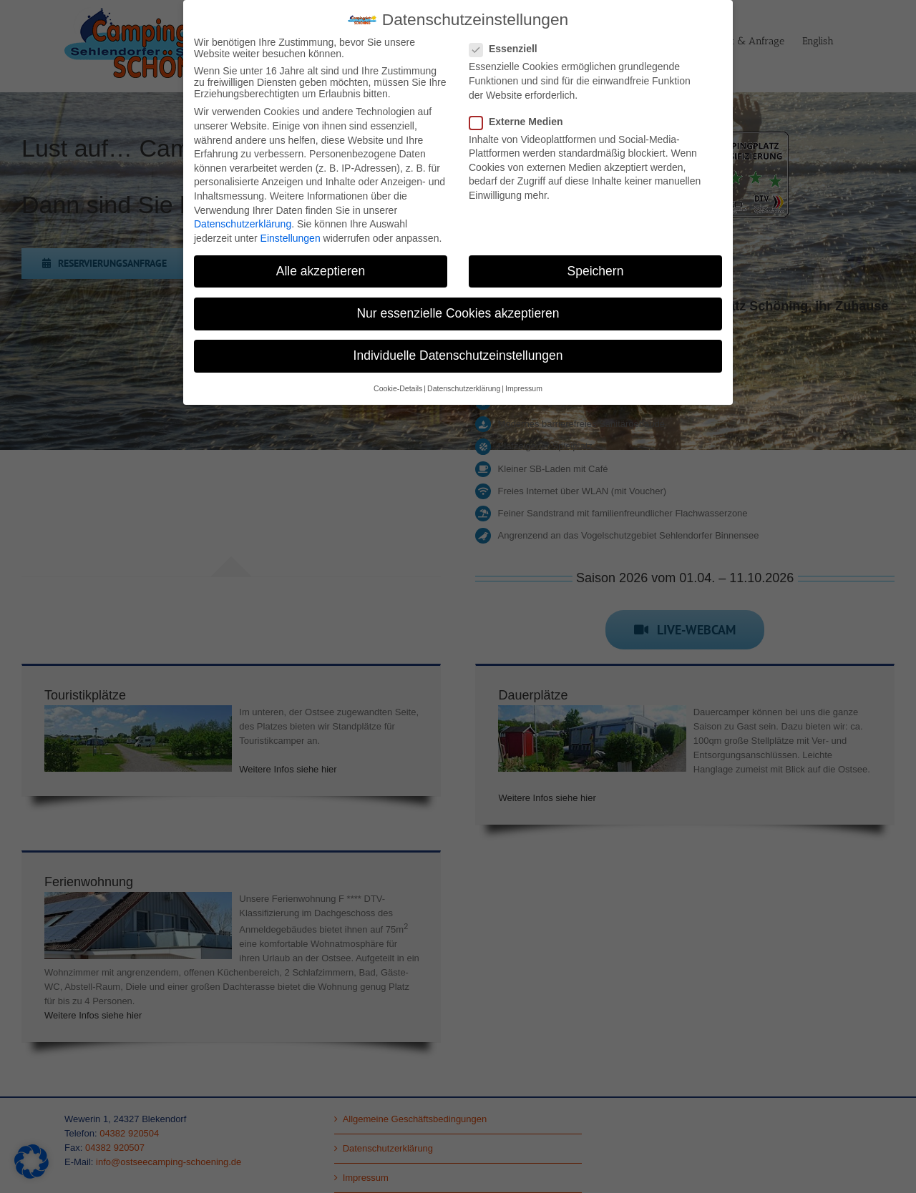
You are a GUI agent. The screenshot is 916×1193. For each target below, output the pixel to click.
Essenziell (509, 48)
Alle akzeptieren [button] (321, 271)
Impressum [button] (523, 388)
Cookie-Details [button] (398, 388)
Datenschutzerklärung (242, 224)
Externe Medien (522, 121)
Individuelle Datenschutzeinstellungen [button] (458, 355)
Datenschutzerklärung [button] (463, 388)
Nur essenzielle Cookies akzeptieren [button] (457, 313)
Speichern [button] (595, 271)
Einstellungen (290, 238)
